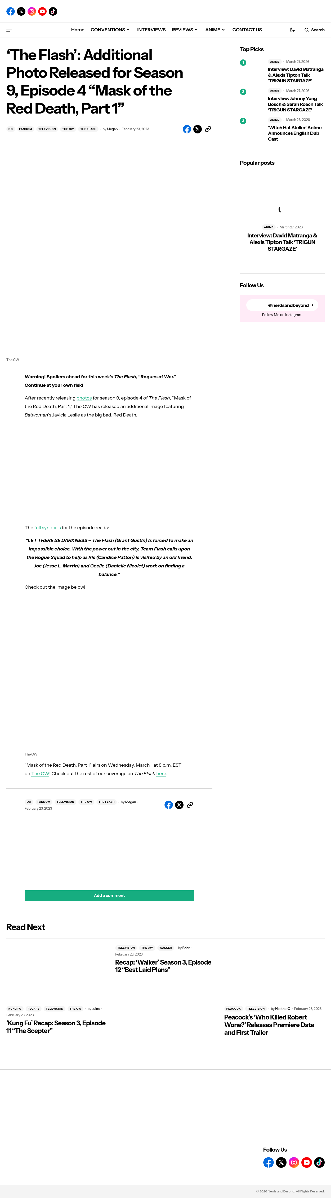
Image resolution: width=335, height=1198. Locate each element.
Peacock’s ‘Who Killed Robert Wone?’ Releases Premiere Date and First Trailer (269, 1025)
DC (10, 129)
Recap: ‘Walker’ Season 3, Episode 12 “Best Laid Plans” (163, 966)
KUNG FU (14, 1008)
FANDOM (25, 129)
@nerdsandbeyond (288, 305)
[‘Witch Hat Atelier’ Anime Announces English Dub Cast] (252, 130)
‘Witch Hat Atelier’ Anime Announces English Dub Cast (294, 133)
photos (84, 398)
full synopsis (47, 528)
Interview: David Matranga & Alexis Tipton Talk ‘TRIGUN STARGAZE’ (296, 75)
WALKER (165, 947)
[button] (9, 30)
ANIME (275, 61)
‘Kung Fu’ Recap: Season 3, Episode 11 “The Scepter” (55, 1027)
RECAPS (33, 1008)
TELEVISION (47, 129)
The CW (40, 773)
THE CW (68, 129)
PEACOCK (233, 1008)
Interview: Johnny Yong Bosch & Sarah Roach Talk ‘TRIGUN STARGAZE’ (295, 104)
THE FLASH (88, 129)
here (161, 773)
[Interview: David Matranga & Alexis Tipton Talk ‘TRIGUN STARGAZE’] (252, 71)
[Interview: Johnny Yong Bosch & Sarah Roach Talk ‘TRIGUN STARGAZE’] (252, 100)
